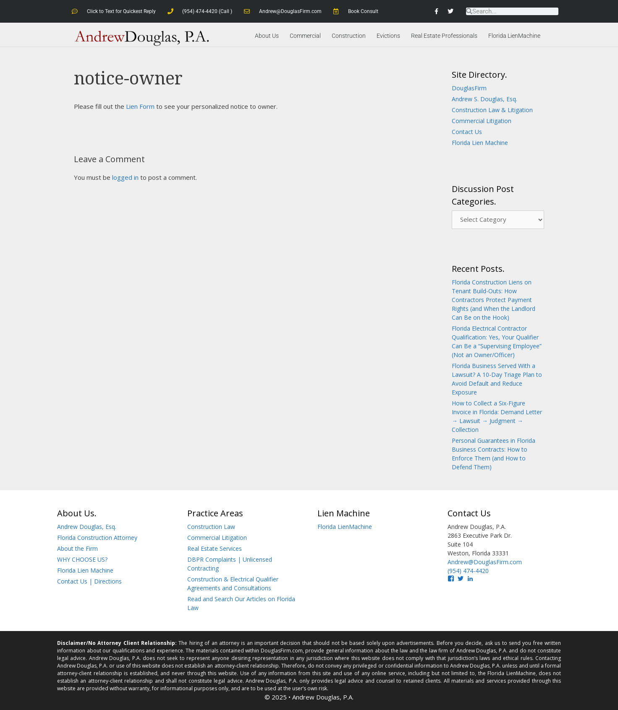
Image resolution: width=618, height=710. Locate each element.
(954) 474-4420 (468, 571)
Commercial (305, 35)
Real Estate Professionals (444, 35)
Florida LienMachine (514, 35)
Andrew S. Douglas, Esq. (484, 99)
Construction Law (211, 527)
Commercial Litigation (481, 121)
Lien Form (140, 106)
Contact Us (467, 132)
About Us (267, 35)
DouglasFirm (469, 88)
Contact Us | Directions (89, 581)
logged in (125, 177)
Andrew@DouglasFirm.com (485, 562)
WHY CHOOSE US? (82, 559)
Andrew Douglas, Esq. (86, 527)
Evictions (388, 35)
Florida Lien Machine (480, 143)
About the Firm (77, 548)
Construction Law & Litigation (492, 110)
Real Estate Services (214, 548)
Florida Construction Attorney (97, 538)
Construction (349, 35)
